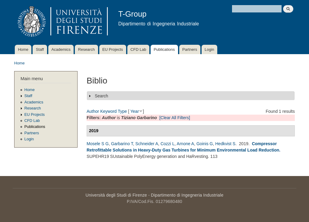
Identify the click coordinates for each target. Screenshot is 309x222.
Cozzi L (168, 143)
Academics (61, 49)
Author (93, 111)
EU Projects (112, 49)
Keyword (108, 111)
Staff (40, 49)
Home (23, 49)
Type (122, 111)
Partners (189, 49)
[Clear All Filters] (174, 117)
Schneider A (146, 143)
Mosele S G (98, 143)
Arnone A (185, 143)
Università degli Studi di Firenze (116, 195)
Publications (164, 49)
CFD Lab (138, 49)
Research (86, 49)
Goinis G (204, 143)
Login (209, 49)
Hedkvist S (225, 143)
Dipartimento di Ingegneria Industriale (187, 195)
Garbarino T (122, 143)
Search (101, 95)
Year (134, 111)
